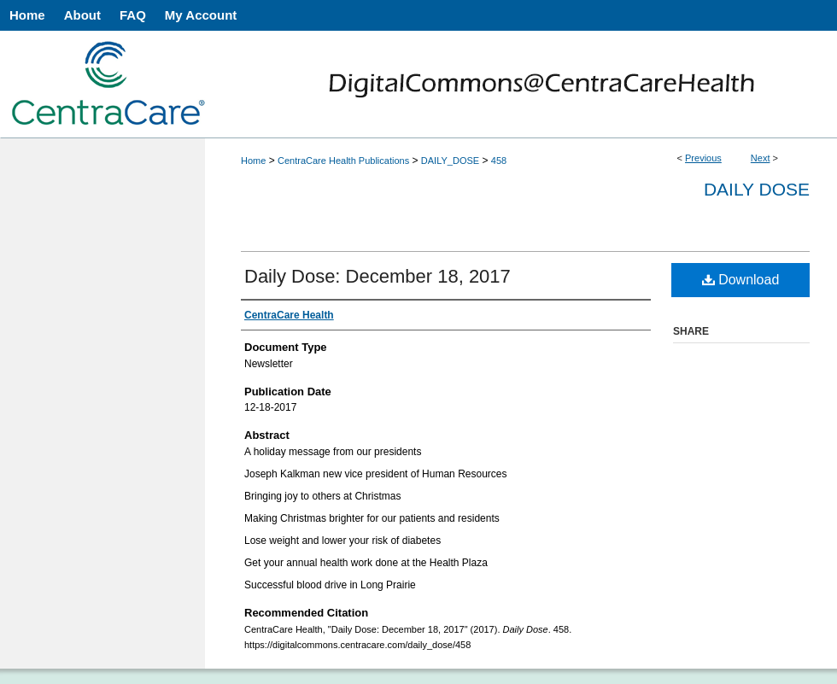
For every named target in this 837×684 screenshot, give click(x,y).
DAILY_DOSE (450, 160)
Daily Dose (757, 189)
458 (498, 160)
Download (741, 279)
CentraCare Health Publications (343, 160)
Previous (703, 158)
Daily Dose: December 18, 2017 (377, 276)
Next (760, 158)
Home (253, 160)
